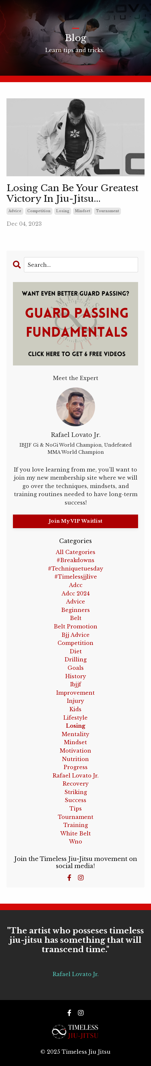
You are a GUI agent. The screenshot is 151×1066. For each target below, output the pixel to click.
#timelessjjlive (75, 576)
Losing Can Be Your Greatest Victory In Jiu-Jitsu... (72, 193)
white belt (75, 833)
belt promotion (75, 626)
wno (75, 841)
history (75, 676)
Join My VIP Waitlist (75, 521)
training (75, 825)
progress (76, 767)
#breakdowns (75, 560)
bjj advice (75, 635)
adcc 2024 (75, 593)
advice (14, 211)
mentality (75, 734)
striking (75, 792)
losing (62, 211)
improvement (75, 693)
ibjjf (75, 684)
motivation (75, 750)
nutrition (75, 759)
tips (76, 808)
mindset (82, 211)
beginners (75, 610)
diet (76, 651)
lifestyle (75, 717)
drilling (75, 659)
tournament (107, 211)
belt (75, 618)
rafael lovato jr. (76, 775)
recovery (76, 783)
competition (38, 211)
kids (75, 709)
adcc (75, 585)
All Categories (75, 552)
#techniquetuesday (75, 568)
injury (75, 701)
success (75, 800)
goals (76, 668)
